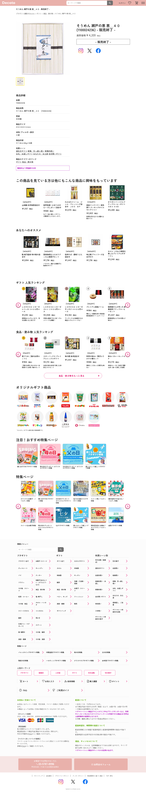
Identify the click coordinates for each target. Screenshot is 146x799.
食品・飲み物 (27, 161)
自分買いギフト (55, 153)
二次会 (57, 673)
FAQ (30, 734)
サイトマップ (38, 776)
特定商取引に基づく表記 (95, 776)
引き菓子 (108, 673)
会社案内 (49, 776)
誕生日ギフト (21, 151)
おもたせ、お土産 (40, 153)
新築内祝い (49, 151)
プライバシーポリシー (62, 776)
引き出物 (91, 673)
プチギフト (24, 673)
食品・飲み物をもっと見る (72, 375)
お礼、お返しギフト (24, 153)
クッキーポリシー (78, 776)
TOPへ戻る (109, 776)
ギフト (19, 161)
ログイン (122, 3)
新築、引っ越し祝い (36, 151)
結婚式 (41, 673)
